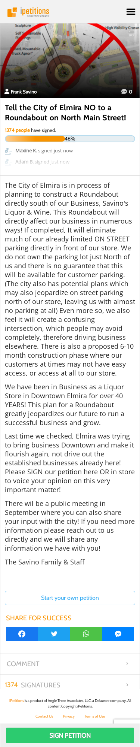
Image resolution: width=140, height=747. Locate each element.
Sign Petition (70, 735)
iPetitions (70, 12)
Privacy (69, 716)
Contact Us (44, 716)
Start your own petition (70, 597)
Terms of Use (95, 716)
